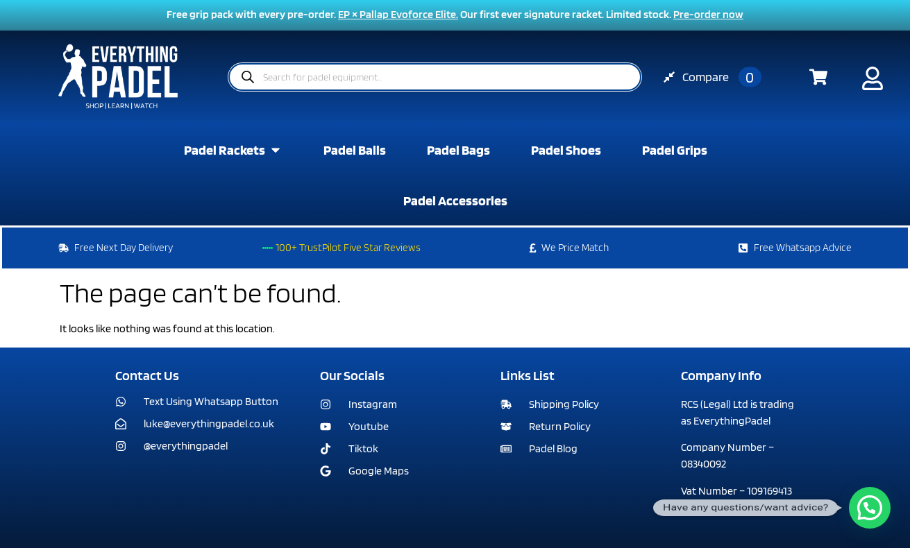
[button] (870, 508)
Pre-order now (708, 14)
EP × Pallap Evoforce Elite (397, 14)
